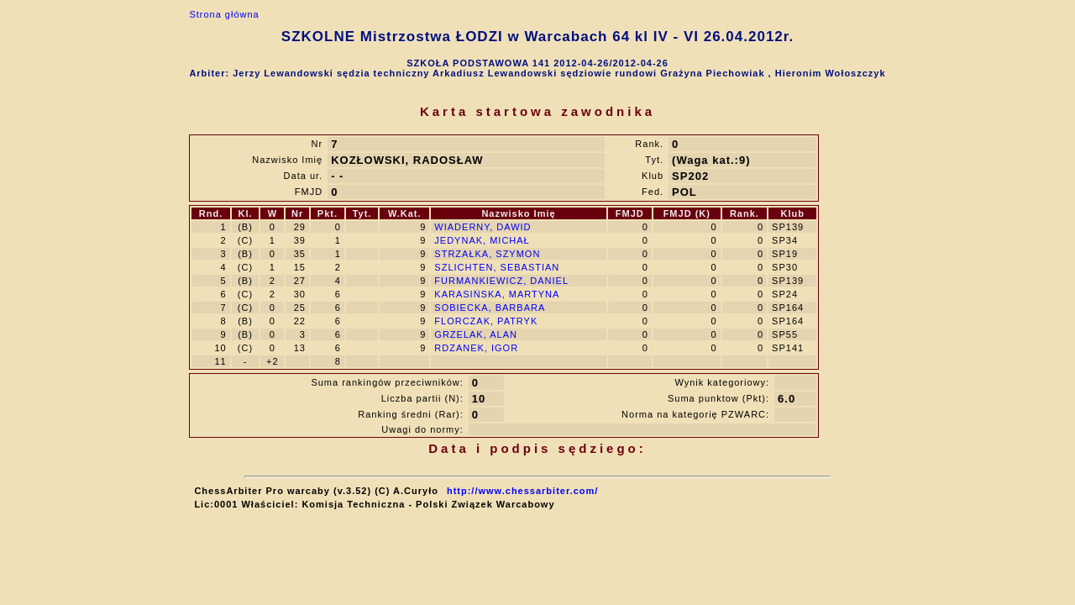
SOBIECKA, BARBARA (489, 307)
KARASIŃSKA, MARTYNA (496, 294)
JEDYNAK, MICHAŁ (481, 240)
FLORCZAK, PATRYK (486, 321)
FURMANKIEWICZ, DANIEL (501, 281)
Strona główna (224, 14)
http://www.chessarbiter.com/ (522, 491)
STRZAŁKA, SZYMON (487, 254)
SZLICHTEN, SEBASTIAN (496, 267)
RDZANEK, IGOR (476, 348)
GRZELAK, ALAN (475, 334)
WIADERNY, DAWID (482, 227)
